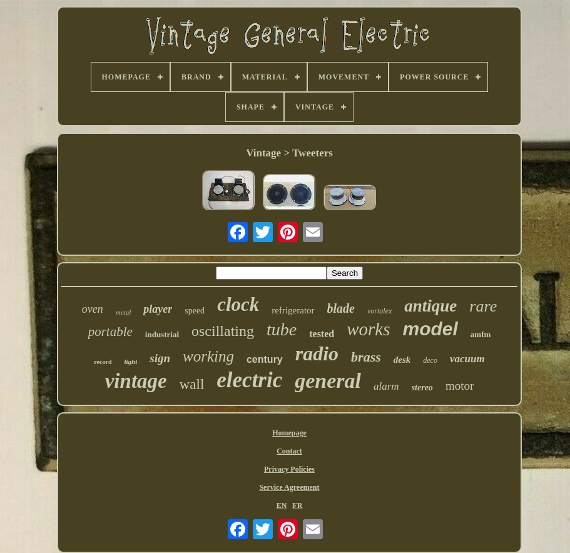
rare (483, 306)
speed (195, 310)
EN (282, 505)
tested (321, 333)
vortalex (379, 311)
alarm (386, 386)
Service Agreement (289, 487)
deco (430, 360)
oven (92, 309)
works (368, 329)
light (130, 361)
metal (123, 312)
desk (402, 360)
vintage (136, 381)
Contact (289, 451)
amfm (481, 334)
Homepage (289, 433)
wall (192, 384)
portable (110, 331)
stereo (422, 387)
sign (160, 358)
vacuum (467, 359)
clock (238, 304)
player (157, 309)
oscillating (222, 331)
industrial (162, 334)
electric (249, 380)
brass (366, 357)
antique (430, 306)
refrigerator (293, 310)
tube (282, 329)
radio (316, 353)
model (429, 328)
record (102, 361)
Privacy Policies (289, 469)
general (328, 380)
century (265, 359)
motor (459, 385)
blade (341, 308)
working (208, 356)
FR (297, 505)
